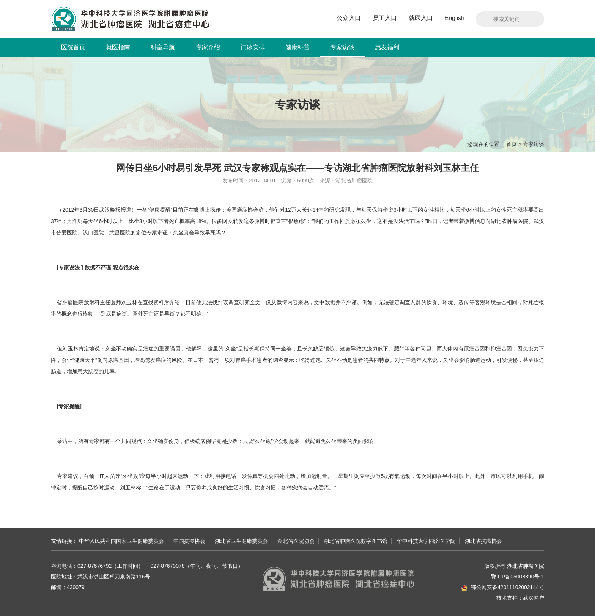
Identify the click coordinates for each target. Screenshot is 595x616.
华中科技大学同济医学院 (426, 541)
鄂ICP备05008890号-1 (517, 577)
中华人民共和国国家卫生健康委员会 (121, 541)
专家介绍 (208, 47)
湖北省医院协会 (296, 541)
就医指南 (118, 47)
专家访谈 (342, 50)
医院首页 (73, 47)
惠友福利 (387, 47)
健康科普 (297, 47)
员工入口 (385, 18)
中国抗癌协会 (189, 541)
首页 (511, 144)
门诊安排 (253, 47)
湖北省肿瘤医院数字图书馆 (355, 541)
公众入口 (349, 18)
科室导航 (163, 47)
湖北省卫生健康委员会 (241, 541)
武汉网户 (533, 598)
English (454, 18)
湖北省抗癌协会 (483, 541)
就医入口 (421, 18)
